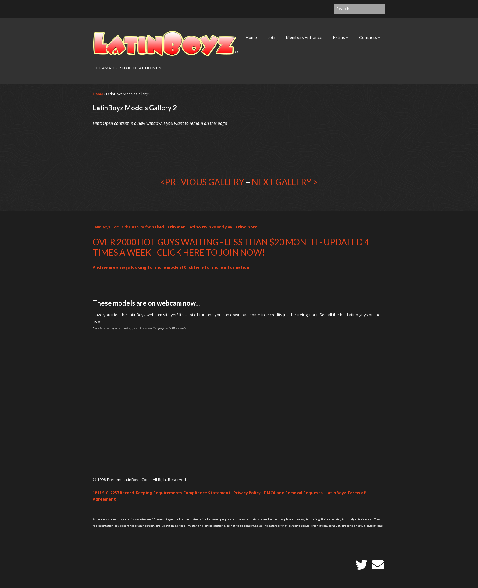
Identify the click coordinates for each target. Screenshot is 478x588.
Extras (339, 37)
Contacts (368, 37)
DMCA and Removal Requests (293, 492)
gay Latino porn (241, 227)
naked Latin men (169, 227)
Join (271, 37)
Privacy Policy (247, 492)
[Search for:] (359, 8)
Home (251, 37)
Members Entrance (304, 37)
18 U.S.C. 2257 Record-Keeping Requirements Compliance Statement (161, 492)
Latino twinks (201, 227)
